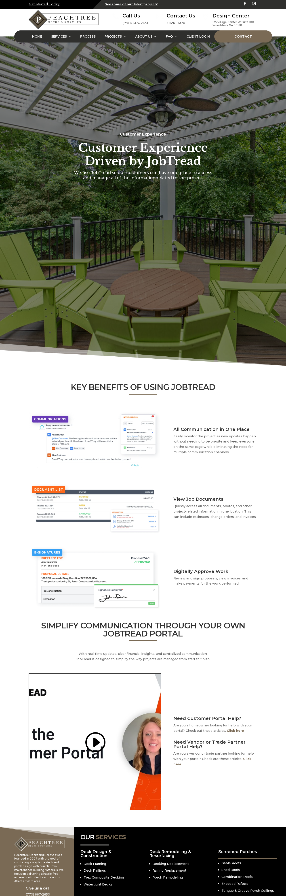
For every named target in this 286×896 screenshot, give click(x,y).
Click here (235, 731)
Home (37, 36)
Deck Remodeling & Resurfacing (170, 853)
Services (59, 36)
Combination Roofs (237, 877)
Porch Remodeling (167, 877)
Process (88, 36)
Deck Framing (95, 864)
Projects (113, 36)
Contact (243, 36)
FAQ (169, 36)
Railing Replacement (169, 870)
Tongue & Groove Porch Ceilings (247, 891)
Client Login (198, 36)
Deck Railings (95, 870)
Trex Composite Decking (104, 877)
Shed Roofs (230, 870)
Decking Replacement (170, 864)
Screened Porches (237, 851)
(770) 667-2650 (135, 23)
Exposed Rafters (234, 884)
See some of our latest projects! (131, 4)
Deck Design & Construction (95, 853)
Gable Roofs (231, 863)
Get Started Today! (44, 4)
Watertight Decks (98, 884)
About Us (143, 36)
